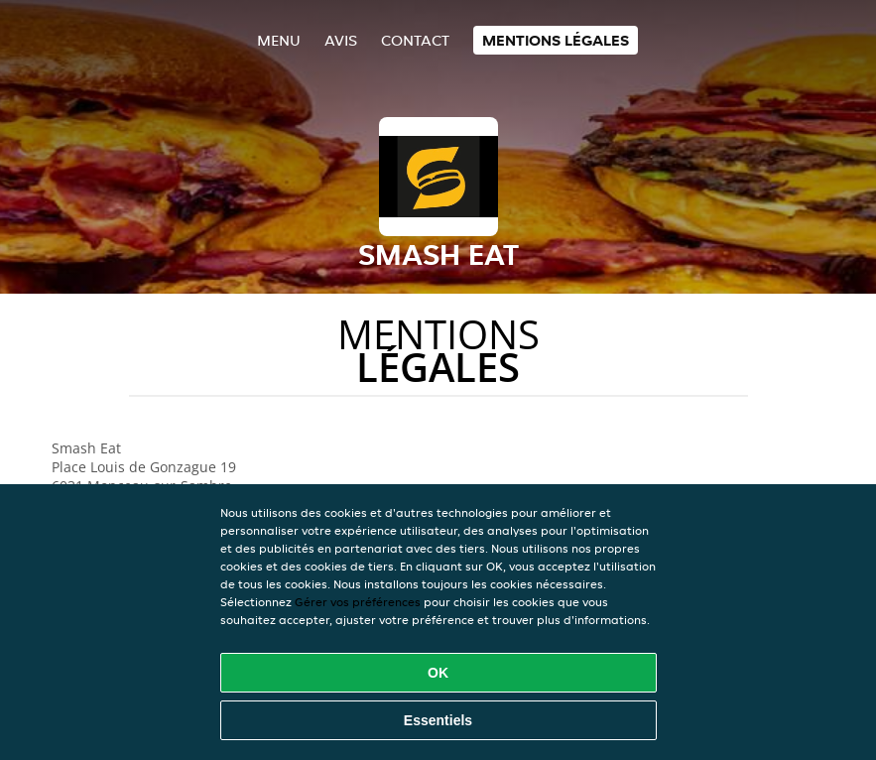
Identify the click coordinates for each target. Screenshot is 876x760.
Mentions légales (555, 40)
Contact (415, 40)
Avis (340, 40)
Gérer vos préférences (358, 601)
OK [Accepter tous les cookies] (438, 673)
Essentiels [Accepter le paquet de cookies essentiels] (438, 720)
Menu (279, 40)
